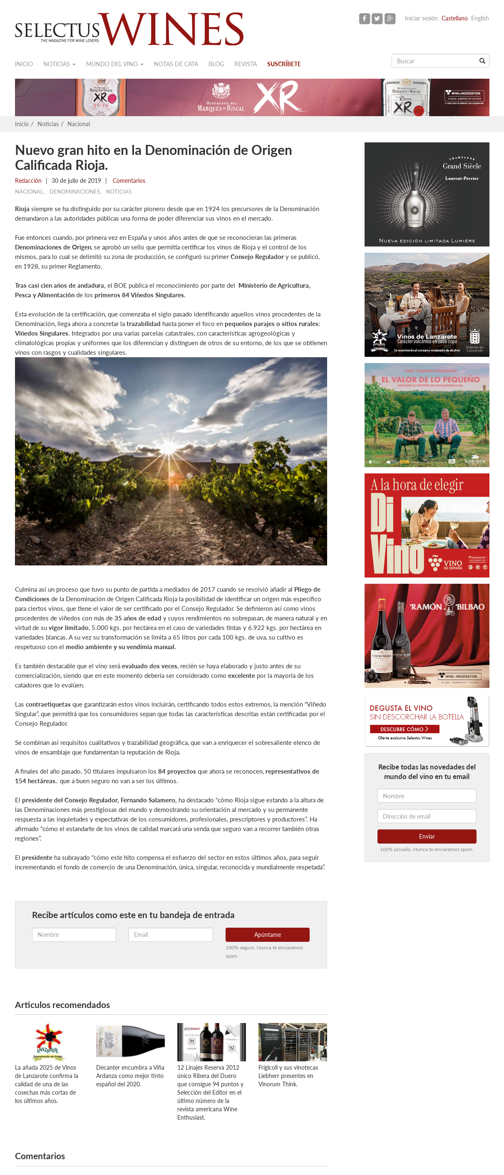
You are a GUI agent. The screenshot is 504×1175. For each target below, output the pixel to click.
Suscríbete (284, 63)
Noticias (59, 63)
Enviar (427, 836)
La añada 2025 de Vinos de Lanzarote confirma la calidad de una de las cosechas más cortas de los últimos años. (46, 1084)
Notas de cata (176, 63)
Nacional (78, 123)
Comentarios (128, 180)
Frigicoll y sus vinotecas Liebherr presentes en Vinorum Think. (288, 1076)
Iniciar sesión (421, 18)
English (480, 18)
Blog (216, 63)
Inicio (24, 63)
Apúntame (267, 934)
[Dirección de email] (427, 816)
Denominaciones (75, 191)
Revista (245, 63)
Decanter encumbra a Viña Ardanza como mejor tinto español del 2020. (130, 1076)
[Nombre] (427, 796)
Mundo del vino (115, 63)
